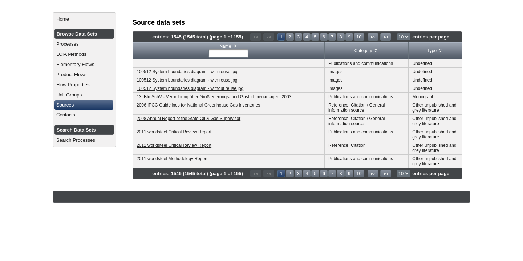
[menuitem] (84, 19)
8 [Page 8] (340, 37)
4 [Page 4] (306, 37)
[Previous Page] (268, 37)
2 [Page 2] (289, 37)
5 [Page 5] (315, 37)
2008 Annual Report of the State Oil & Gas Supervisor (188, 118)
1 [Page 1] (281, 37)
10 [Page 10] (359, 37)
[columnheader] (229, 50)
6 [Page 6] (324, 37)
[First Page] (255, 37)
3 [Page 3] (298, 37)
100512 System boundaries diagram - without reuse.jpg (190, 88)
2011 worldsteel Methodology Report (172, 158)
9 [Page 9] (349, 37)
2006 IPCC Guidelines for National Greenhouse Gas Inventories (198, 105)
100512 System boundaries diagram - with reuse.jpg (187, 71)
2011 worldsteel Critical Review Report (174, 131)
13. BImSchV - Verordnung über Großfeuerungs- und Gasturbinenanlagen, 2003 (214, 96)
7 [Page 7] (332, 37)
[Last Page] (385, 37)
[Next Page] (373, 37)
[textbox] (228, 53)
